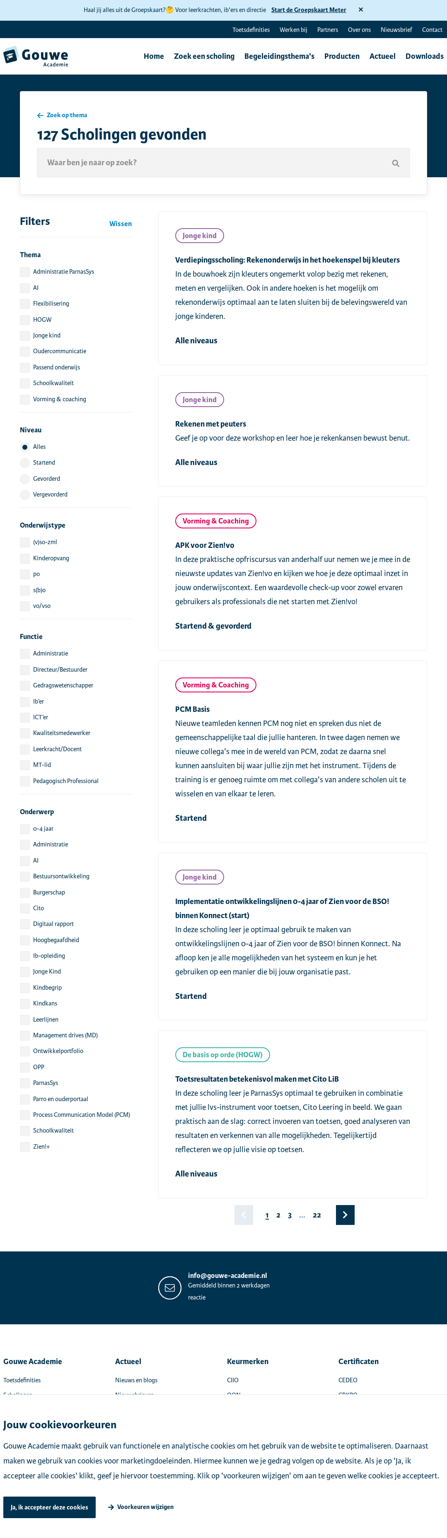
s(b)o (39, 590)
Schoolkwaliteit (53, 383)
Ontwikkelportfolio (58, 1051)
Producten (339, 57)
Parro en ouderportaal (60, 1099)
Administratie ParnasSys (63, 271)
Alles (39, 447)
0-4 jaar (43, 828)
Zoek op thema (67, 114)
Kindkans (45, 1003)
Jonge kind (46, 335)
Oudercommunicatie (59, 351)
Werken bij (293, 30)
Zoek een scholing (202, 57)
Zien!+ (41, 1146)
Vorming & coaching (59, 399)
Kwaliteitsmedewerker (61, 733)
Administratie (50, 653)
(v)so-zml (45, 542)
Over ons (359, 30)
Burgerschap (49, 892)
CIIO (233, 1380)
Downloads (422, 57)
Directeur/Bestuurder (60, 669)
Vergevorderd (50, 494)
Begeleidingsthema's (277, 57)
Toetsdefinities (251, 30)
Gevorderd (46, 478)
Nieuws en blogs (136, 1380)
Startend (44, 462)
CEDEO (348, 1380)
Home (151, 57)
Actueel (380, 57)
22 (317, 1215)
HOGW (42, 319)
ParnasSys (45, 1083)
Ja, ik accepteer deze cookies (49, 1507)
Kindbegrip (47, 987)
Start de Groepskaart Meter (308, 10)
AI (36, 288)
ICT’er (40, 717)
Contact (432, 30)
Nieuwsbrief (396, 30)
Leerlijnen (45, 1019)
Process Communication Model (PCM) (81, 1115)
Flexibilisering (51, 303)
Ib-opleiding (49, 955)
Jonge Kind (47, 971)
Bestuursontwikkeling (61, 876)
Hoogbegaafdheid (56, 940)
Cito (38, 908)
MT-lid (42, 765)
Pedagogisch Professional (66, 781)
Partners (327, 30)
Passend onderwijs (56, 367)
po (36, 574)
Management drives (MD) (65, 1035)
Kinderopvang (51, 558)
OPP (38, 1067)
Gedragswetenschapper (63, 685)
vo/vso (42, 606)
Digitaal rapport (53, 924)
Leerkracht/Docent (57, 749)
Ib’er (38, 701)
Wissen (120, 223)
